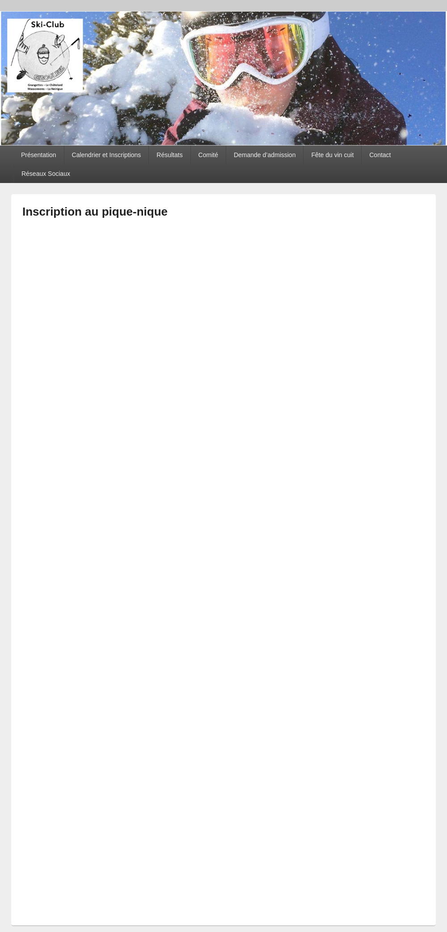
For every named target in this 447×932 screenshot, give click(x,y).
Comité (208, 154)
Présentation (38, 154)
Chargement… (165, 564)
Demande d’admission (265, 154)
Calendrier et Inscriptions (106, 154)
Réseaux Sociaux (45, 173)
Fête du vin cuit (332, 154)
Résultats (169, 154)
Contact (380, 154)
